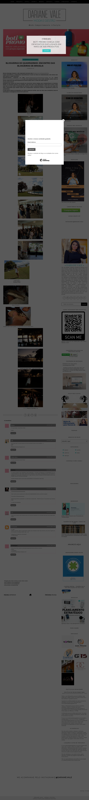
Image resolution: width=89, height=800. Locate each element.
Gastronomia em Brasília (41, 39)
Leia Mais (41, 50)
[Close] (63, 120)
